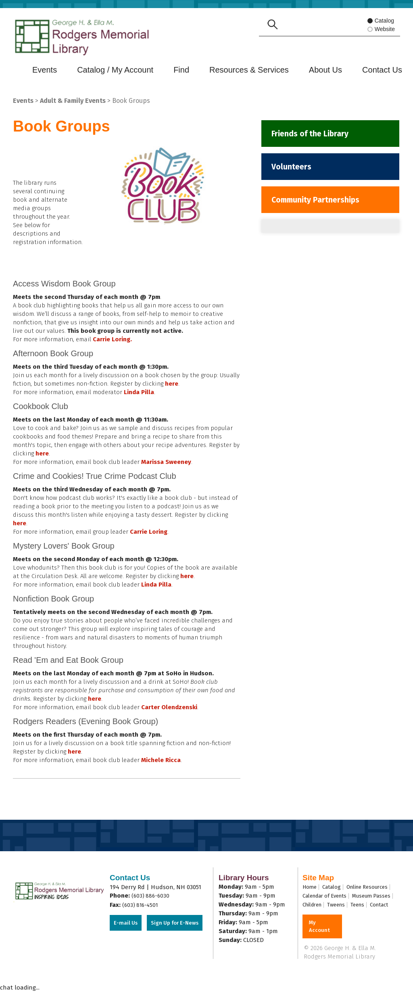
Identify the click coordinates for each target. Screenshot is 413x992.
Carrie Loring (148, 531)
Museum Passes (371, 896)
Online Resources (367, 887)
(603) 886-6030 (150, 896)
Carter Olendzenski (169, 707)
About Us (325, 69)
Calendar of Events (324, 896)
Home (309, 887)
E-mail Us (126, 923)
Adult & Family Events (73, 100)
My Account (319, 926)
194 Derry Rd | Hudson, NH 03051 (155, 887)
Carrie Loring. (112, 339)
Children (311, 905)
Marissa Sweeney (166, 462)
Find (181, 69)
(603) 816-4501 (140, 905)
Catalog (381, 21)
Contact (379, 905)
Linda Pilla (139, 392)
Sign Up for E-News (174, 923)
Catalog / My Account (115, 69)
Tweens (336, 905)
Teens (357, 905)
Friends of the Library (312, 134)
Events (44, 69)
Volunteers (293, 169)
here (171, 383)
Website (383, 29)
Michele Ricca (161, 760)
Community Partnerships (318, 204)
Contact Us (382, 69)
